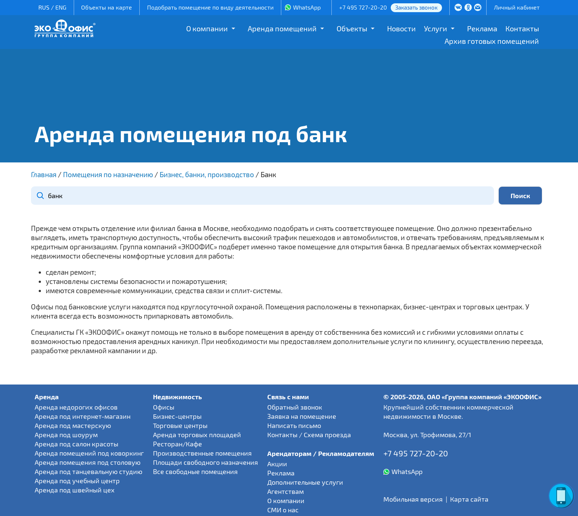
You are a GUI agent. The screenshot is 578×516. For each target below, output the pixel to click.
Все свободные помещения (195, 471)
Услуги (435, 28)
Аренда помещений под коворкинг (89, 453)
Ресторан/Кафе (177, 444)
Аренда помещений (282, 28)
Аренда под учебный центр (77, 481)
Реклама (482, 28)
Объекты (352, 28)
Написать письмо (294, 425)
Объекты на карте (106, 7)
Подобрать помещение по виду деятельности (210, 7)
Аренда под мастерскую (73, 425)
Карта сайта (469, 499)
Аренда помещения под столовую (87, 462)
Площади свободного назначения (205, 462)
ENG (60, 7)
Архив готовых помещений (492, 40)
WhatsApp (307, 7)
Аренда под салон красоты (76, 444)
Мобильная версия (413, 499)
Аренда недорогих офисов (76, 407)
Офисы (163, 407)
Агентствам (285, 491)
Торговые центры (180, 425)
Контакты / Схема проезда (309, 435)
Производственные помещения (202, 453)
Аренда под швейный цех (75, 490)
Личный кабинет (517, 7)
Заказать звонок (416, 7)
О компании (207, 28)
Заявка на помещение (301, 416)
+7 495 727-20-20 (363, 7)
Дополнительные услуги (305, 482)
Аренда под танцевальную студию (88, 471)
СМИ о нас (283, 510)
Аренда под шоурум (66, 435)
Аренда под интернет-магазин (82, 416)
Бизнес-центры (177, 416)
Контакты (522, 28)
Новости (401, 28)
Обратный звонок (294, 407)
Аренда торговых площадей (197, 435)
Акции (277, 464)
